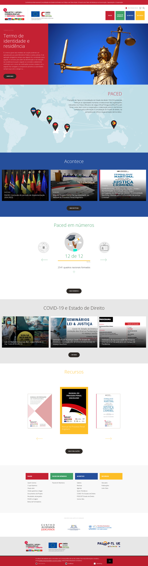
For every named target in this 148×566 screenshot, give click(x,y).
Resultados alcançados (35, 496)
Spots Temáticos (82, 491)
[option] (48, 527)
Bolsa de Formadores (34, 502)
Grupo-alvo (31, 488)
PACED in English (33, 499)
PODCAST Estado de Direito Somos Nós (85, 497)
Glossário (105, 483)
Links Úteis (105, 488)
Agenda (79, 488)
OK (110, 561)
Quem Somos (32, 483)
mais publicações (74, 451)
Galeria (79, 483)
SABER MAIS (9, 76)
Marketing (99, 563)
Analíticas (70, 563)
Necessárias (41, 563)
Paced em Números (120, 15)
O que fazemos (32, 485)
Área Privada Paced (131, 8)
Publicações (105, 485)
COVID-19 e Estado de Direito (86, 494)
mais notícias (74, 208)
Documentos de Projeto (35, 494)
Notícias (79, 485)
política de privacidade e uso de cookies (50, 560)
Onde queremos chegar (35, 491)
